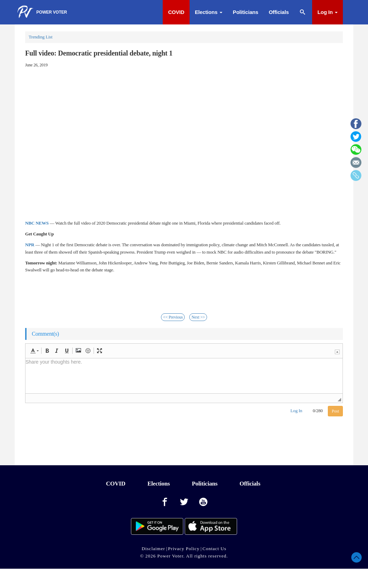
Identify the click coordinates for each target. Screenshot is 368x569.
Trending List (40, 36)
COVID (176, 12)
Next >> (198, 317)
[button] (34, 350)
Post (335, 411)
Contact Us (214, 548)
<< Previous (173, 317)
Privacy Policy (183, 548)
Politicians (245, 12)
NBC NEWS (37, 223)
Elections (208, 12)
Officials (279, 12)
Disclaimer (153, 548)
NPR (29, 244)
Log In (327, 12)
